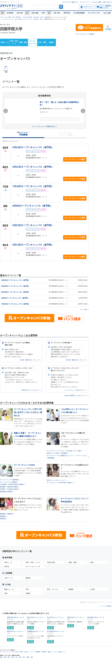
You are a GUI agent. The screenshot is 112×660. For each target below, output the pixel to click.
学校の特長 (51, 562)
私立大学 (36, 17)
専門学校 (67, 13)
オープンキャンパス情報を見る (43, 126)
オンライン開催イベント (59, 651)
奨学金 (6, 566)
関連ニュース (9, 589)
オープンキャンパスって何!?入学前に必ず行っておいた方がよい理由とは (28, 412)
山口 (16, 657)
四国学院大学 (48, 17)
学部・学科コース (14, 42)
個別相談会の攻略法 (6, 491)
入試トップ (8, 578)
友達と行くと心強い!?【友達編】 (57, 453)
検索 (61, 7)
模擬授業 (37, 651)
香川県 (21, 651)
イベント (31, 651)
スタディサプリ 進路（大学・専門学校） (10, 17)
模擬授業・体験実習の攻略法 (9, 487)
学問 (43, 13)
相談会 (49, 651)
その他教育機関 (79, 13)
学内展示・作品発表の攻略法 (9, 489)
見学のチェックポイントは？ (56, 480)
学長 (27, 589)
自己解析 (20, 13)
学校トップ (4, 42)
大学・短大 (57, 13)
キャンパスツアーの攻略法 (8, 482)
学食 (5, 593)
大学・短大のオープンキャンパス (23, 19)
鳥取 (1, 657)
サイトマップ (84, 2)
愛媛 (28, 657)
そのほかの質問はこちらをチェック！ (76, 395)
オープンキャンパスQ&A (24, 465)
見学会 (26, 651)
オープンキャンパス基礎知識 (9, 480)
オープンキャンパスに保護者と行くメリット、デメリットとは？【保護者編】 (67, 457)
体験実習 (3, 518)
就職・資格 (23, 42)
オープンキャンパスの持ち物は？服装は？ (60, 482)
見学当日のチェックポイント (30, 390)
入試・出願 (107, 13)
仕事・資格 (35, 13)
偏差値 (51, 42)
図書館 (70, 589)
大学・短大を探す (27, 17)
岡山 (9, 657)
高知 (32, 657)
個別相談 (3, 516)
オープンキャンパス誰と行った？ (75, 390)
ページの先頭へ (107, 606)
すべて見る (84, 309)
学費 (91, 562)
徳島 (20, 657)
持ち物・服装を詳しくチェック (30, 360)
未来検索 (10, 13)
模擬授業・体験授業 (6, 514)
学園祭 (28, 593)
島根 (5, 657)
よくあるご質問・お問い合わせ (101, 2)
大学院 (92, 589)
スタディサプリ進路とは (69, 2)
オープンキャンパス (94, 13)
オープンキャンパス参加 (85, 34)
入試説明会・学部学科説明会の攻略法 (12, 484)
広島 (12, 657)
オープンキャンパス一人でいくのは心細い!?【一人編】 (64, 451)
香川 (42, 17)
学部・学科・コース (33, 562)
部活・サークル (52, 589)
